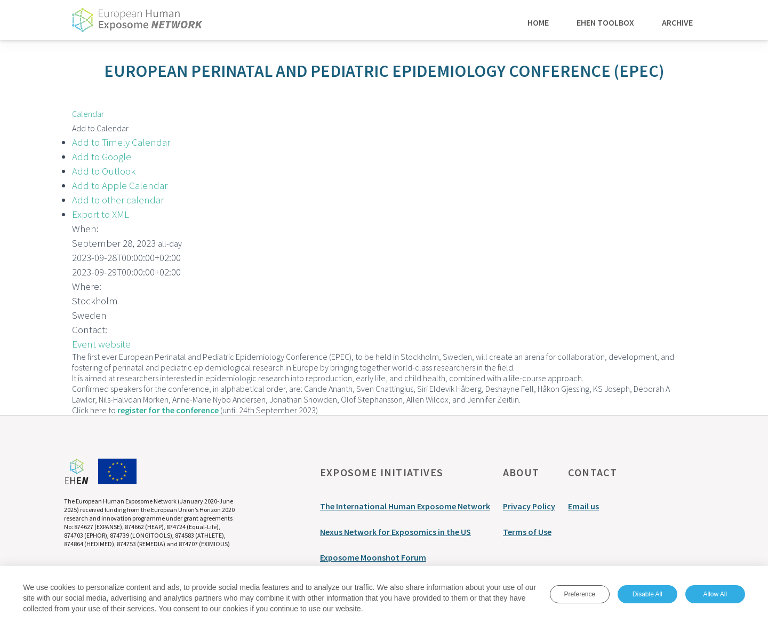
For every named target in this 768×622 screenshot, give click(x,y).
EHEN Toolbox (605, 22)
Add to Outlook (103, 170)
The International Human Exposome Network (405, 506)
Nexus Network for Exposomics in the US (395, 531)
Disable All (647, 594)
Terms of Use (527, 531)
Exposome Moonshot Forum (373, 557)
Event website (101, 343)
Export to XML (100, 214)
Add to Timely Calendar (121, 142)
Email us (583, 506)
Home (538, 22)
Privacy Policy (529, 506)
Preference (579, 594)
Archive (677, 22)
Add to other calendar (118, 199)
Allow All (715, 594)
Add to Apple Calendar (119, 185)
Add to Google (101, 156)
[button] (100, 128)
